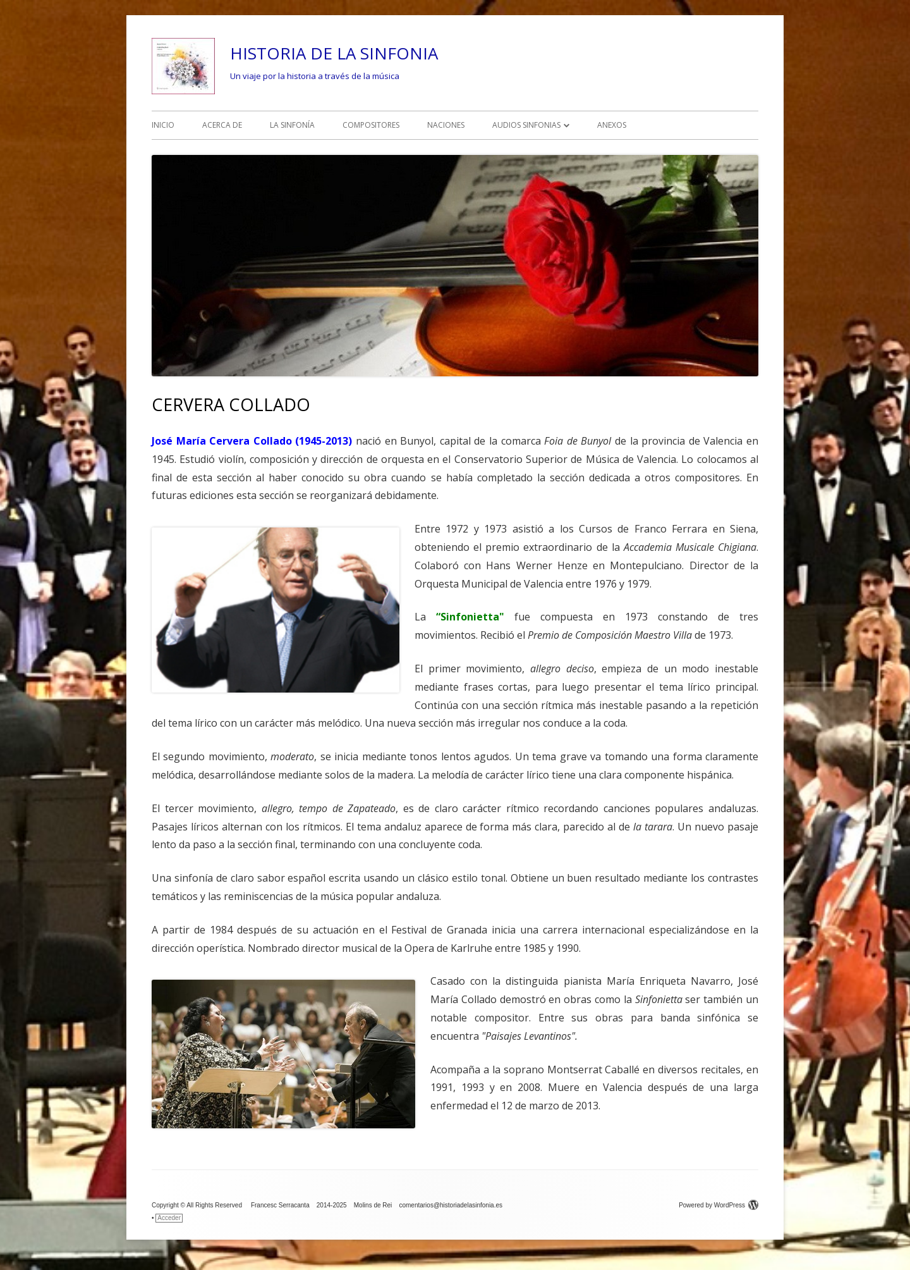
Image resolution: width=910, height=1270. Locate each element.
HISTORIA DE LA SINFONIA (334, 53)
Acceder (169, 1217)
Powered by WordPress (718, 1205)
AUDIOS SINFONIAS (526, 125)
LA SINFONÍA (292, 125)
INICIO (163, 125)
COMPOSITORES (371, 125)
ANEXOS (611, 125)
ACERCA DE (222, 125)
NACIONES (445, 125)
